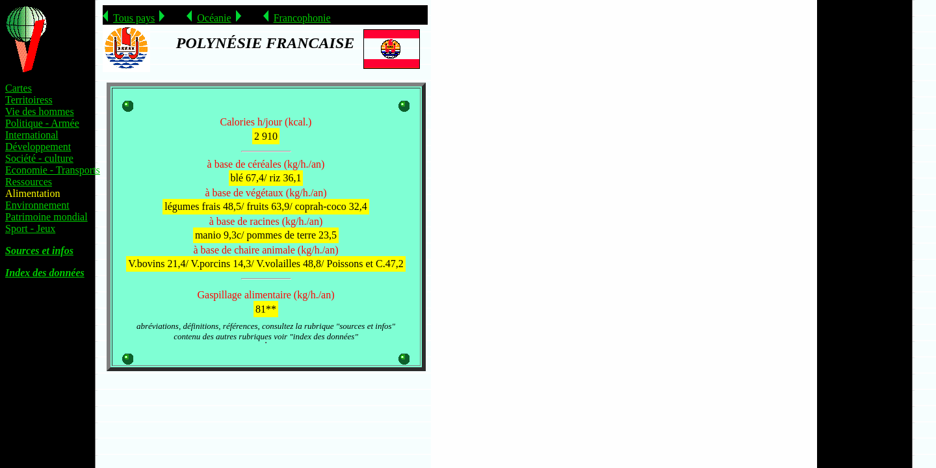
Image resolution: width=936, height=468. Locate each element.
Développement (38, 146)
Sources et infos (39, 250)
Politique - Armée (42, 123)
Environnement (37, 205)
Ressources (28, 181)
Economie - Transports (52, 170)
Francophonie (302, 17)
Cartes (18, 88)
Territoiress (29, 99)
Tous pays (134, 17)
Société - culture (39, 158)
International (31, 134)
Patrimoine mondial (46, 216)
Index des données (44, 272)
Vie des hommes (39, 111)
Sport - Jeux (30, 228)
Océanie (214, 17)
